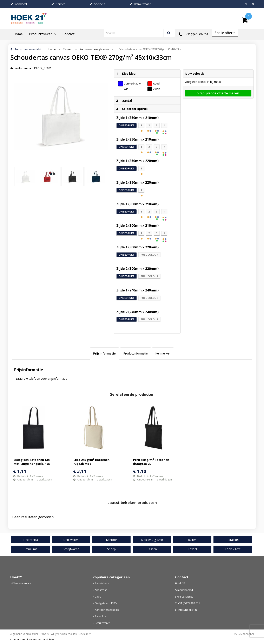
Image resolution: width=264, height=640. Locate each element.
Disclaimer (85, 634)
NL (246, 4)
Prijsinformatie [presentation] (104, 353)
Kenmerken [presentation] (163, 353)
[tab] (104, 353)
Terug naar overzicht (28, 49)
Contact (68, 34)
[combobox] (135, 33)
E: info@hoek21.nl (186, 610)
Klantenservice (21, 583)
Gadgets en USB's (106, 603)
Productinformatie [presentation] (135, 353)
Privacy (45, 634)
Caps (98, 596)
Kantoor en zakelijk (107, 610)
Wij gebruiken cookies (64, 634)
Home (18, 34)
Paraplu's (101, 616)
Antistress (101, 590)
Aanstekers (102, 583)
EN (252, 4)
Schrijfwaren (103, 623)
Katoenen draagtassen (94, 49)
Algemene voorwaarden (24, 634)
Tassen (67, 49)
